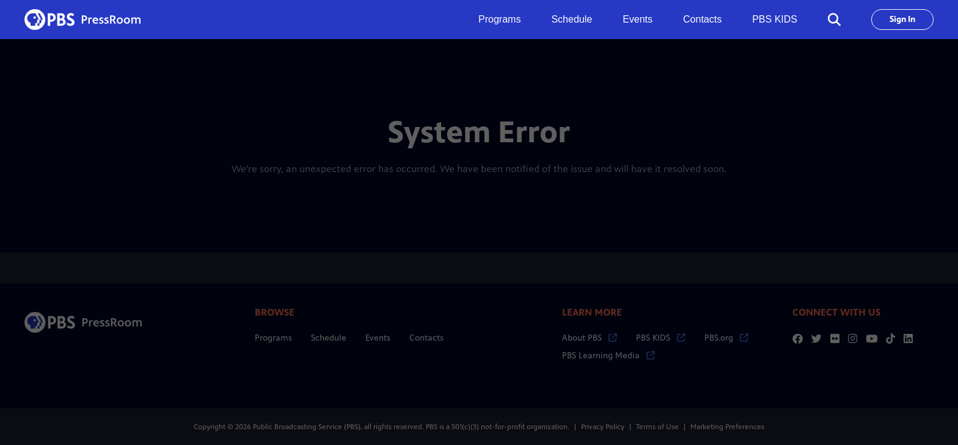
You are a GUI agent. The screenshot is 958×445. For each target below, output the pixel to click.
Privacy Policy (602, 426)
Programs (273, 338)
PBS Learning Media (608, 355)
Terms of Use (657, 426)
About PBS (589, 338)
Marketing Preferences (727, 426)
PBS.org (726, 338)
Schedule (571, 19)
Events (638, 19)
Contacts (702, 19)
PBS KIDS (774, 19)
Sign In (902, 19)
